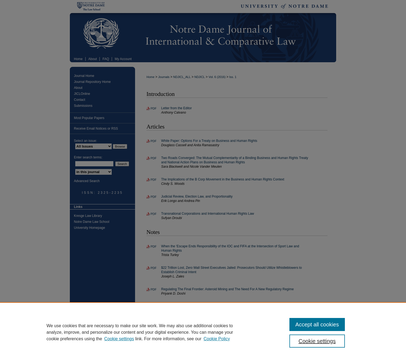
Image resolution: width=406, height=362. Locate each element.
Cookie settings (119, 338)
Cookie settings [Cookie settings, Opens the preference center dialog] (317, 341)
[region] (203, 332)
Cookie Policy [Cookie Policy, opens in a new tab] (217, 338)
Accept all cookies (317, 324)
